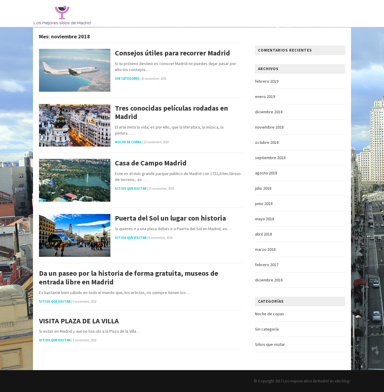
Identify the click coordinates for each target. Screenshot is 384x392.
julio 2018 (263, 188)
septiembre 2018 (270, 157)
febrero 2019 (266, 81)
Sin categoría (127, 78)
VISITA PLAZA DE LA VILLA (79, 321)
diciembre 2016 (269, 280)
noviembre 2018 (269, 127)
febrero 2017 (266, 264)
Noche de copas (128, 142)
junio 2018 (264, 203)
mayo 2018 (264, 218)
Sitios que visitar (130, 188)
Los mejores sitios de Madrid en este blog (316, 381)
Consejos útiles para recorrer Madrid (172, 53)
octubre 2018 (267, 142)
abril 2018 (263, 234)
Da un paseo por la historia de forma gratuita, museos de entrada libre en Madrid (128, 278)
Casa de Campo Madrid (151, 163)
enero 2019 (265, 96)
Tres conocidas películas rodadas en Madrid (171, 112)
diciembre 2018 (269, 111)
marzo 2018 (265, 249)
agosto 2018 (266, 173)
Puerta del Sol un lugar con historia (170, 218)
